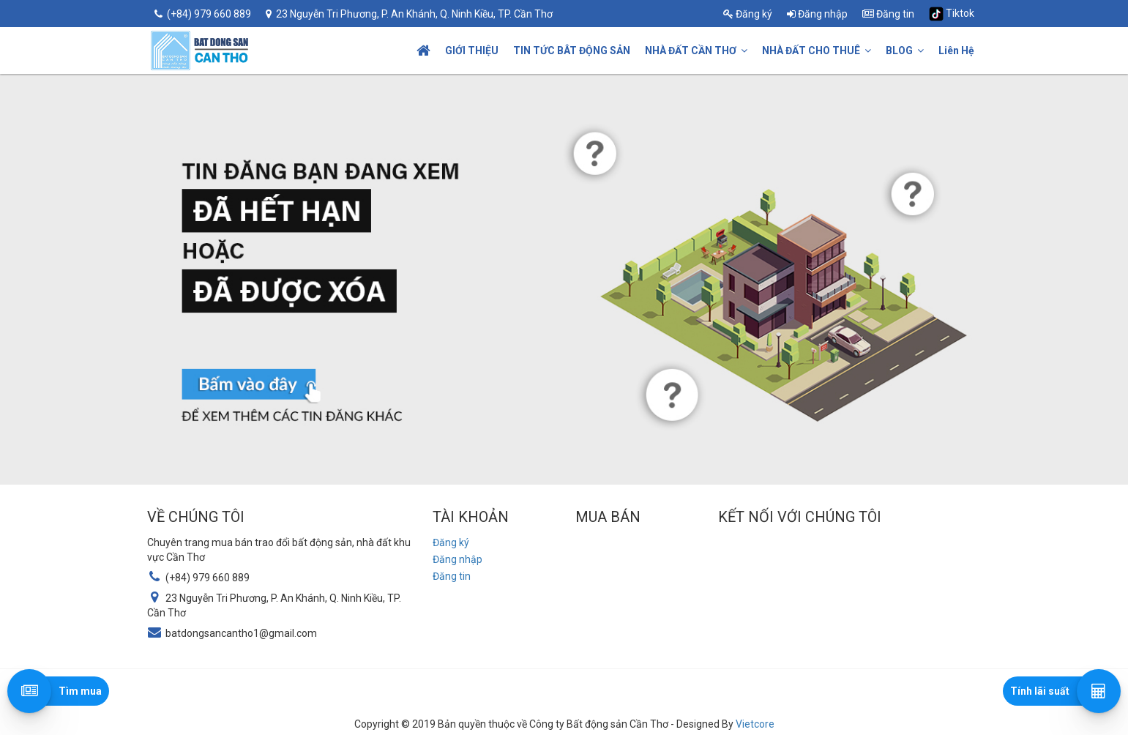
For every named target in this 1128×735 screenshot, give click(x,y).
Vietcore (755, 724)
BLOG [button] (905, 50)
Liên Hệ (956, 50)
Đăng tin (888, 14)
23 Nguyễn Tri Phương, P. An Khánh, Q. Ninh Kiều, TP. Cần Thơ (409, 14)
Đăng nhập (817, 14)
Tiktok (951, 14)
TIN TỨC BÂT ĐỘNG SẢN (571, 50)
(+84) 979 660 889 (202, 14)
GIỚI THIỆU (471, 50)
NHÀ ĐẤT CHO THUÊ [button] (816, 50)
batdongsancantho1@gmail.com (241, 633)
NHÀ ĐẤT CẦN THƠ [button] (696, 50)
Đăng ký (747, 14)
